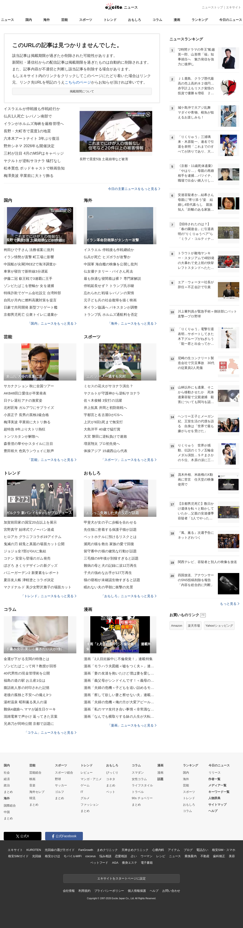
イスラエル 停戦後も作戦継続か (109, 250)
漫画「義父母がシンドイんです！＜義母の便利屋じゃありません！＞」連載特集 (120, 680)
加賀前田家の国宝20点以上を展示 (30, 522)
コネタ (110, 779)
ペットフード (99, 862)
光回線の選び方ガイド (60, 850)
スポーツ (85, 20)
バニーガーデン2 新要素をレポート (32, 573)
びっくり (112, 772)
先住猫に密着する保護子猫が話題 (110, 529)
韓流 (32, 798)
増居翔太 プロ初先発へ (102, 444)
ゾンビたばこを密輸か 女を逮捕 (29, 286)
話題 (160, 779)
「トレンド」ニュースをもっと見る (48, 596)
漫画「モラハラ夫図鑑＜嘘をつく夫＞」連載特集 (120, 666)
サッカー (61, 785)
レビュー (87, 772)
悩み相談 (105, 856)
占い (134, 856)
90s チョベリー (142, 798)
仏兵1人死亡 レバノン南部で (28, 116)
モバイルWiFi (72, 856)
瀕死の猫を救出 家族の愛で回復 (109, 544)
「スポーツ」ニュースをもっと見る (128, 460)
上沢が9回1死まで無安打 (103, 422)
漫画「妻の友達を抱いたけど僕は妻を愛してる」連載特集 (120, 673)
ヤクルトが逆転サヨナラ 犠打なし (32, 161)
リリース (215, 772)
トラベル (138, 792)
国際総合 (10, 805)
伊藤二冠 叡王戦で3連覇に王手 (28, 278)
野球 (58, 779)
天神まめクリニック (135, 850)
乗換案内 (190, 856)
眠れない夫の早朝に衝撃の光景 (108, 587)
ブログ (188, 850)
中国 (7, 812)
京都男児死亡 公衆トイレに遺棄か (30, 314)
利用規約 (84, 890)
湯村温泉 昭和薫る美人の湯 (25, 702)
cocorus (90, 856)
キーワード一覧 (219, 792)
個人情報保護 (137, 890)
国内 (28, 20)
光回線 (36, 856)
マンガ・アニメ (91, 779)
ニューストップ (212, 7)
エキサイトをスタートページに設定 (121, 878)
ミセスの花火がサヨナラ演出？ (108, 386)
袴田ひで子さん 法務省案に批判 (29, 250)
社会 (7, 772)
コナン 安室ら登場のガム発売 (27, 558)
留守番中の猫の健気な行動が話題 (110, 551)
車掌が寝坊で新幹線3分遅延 (26, 271)
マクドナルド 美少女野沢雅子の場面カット (38, 587)
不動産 (204, 856)
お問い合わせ (171, 890)
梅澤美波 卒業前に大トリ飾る (29, 176)
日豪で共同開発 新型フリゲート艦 (30, 307)
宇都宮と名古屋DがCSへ (103, 415)
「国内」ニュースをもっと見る (51, 323)
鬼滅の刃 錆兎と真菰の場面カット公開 (34, 544)
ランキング (200, 20)
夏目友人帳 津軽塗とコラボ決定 (29, 580)
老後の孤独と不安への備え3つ (27, 695)
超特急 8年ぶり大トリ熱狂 (24, 429)
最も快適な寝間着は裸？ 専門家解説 (112, 278)
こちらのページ (78, 82)
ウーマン (146, 856)
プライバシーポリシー (109, 890)
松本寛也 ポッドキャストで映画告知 (34, 168)
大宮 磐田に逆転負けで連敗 (105, 436)
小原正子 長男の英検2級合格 (26, 415)
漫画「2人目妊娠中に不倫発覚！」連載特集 (118, 659)
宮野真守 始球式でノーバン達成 (29, 529)
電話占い (202, 850)
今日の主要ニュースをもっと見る (134, 189)
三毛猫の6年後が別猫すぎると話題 (111, 558)
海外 (46, 20)
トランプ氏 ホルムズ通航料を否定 (111, 314)
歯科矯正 (219, 856)
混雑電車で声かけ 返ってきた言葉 (30, 716)
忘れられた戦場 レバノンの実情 (109, 293)
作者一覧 (214, 779)
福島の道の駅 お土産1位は (24, 680)
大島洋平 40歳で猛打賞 (102, 429)
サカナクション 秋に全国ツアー (29, 386)
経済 (7, 779)
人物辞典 (214, 798)
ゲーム (85, 785)
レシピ (160, 856)
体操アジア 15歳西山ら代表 (106, 451)
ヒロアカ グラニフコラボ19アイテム (32, 537)
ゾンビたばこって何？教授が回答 (30, 666)
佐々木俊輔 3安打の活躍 (103, 400)
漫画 (177, 20)
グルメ (85, 798)
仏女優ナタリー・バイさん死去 (108, 271)
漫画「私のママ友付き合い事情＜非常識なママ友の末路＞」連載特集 (120, 709)
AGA (115, 862)
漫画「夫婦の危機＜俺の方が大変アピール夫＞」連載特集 (120, 702)
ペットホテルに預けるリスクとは (110, 537)
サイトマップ (217, 804)
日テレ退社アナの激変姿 (23, 400)
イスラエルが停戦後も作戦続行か (32, 109)
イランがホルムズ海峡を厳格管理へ (34, 124)
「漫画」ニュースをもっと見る (132, 725)
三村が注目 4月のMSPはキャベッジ (34, 153)
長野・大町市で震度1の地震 (27, 131)
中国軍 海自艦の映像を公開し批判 (111, 264)
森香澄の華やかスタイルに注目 (28, 444)
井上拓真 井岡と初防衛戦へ (105, 408)
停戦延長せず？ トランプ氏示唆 (109, 286)
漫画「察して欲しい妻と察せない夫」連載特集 (120, 695)
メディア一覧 (217, 785)
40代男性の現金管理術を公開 (27, 673)
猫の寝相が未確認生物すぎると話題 (112, 580)
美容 (232, 856)
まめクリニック (107, 850)
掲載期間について (82, 91)
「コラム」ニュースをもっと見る (50, 732)
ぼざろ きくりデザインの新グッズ (30, 565)
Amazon (176, 625)
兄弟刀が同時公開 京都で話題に (29, 724)
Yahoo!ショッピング (219, 625)
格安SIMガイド (18, 856)
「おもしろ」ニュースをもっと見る (128, 596)
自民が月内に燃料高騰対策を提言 (30, 300)
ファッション (90, 804)
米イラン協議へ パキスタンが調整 (111, 307)
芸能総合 (35, 772)
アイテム (174, 850)
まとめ (8, 792)
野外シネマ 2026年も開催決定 (29, 146)
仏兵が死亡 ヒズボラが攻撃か (107, 257)
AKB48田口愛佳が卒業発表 (25, 393)
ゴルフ (59, 792)
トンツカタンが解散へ (21, 436)
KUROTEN (33, 850)
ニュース (7, 20)
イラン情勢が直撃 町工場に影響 (29, 257)
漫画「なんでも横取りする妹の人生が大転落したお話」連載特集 (120, 716)
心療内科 (158, 850)
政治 (7, 785)
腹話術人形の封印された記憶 (27, 688)
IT (82, 792)
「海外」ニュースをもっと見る (132, 323)
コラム (157, 20)
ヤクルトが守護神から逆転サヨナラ (112, 393)
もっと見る (229, 604)
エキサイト (233, 7)
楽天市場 (194, 625)
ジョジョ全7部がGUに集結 (25, 551)
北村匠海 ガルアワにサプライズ (29, 408)
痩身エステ (129, 862)
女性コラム (139, 779)
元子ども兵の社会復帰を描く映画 (110, 300)
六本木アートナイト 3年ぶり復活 (31, 138)
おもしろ (134, 20)
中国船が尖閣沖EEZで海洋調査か (30, 264)
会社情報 (69, 890)
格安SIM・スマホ (223, 850)
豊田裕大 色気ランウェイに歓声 (29, 451)
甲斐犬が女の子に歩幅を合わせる (110, 522)
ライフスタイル (142, 785)
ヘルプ (212, 811)
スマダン (138, 772)
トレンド (110, 20)
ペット (110, 792)
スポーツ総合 (64, 772)
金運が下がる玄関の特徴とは (27, 659)
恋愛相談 (121, 856)
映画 (32, 779)
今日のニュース (230, 20)
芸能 (64, 20)
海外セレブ (36, 792)
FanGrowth (85, 850)
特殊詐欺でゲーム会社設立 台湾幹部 (32, 293)
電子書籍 (147, 862)
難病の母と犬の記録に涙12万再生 (110, 565)
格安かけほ (52, 856)
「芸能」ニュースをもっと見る (51, 460)
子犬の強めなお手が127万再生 (108, 573)
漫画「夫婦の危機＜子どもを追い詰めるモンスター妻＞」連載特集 (120, 688)
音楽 (32, 785)
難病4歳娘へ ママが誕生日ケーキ (30, 709)
